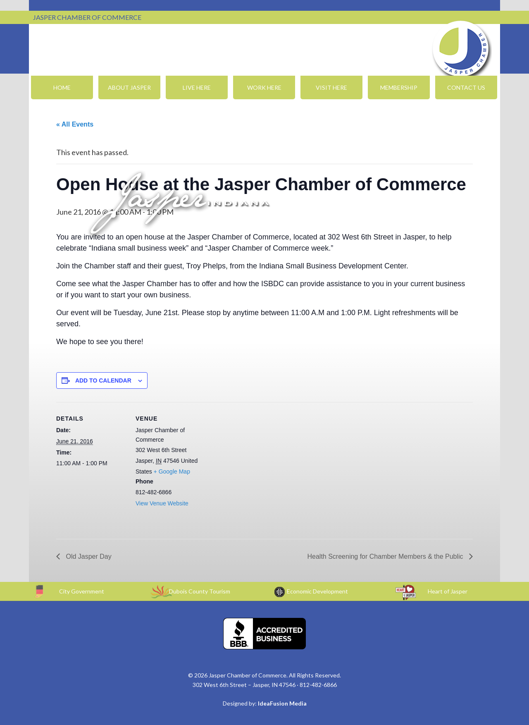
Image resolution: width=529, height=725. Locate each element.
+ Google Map (172, 471)
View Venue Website (162, 503)
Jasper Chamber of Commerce (461, 49)
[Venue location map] (258, 459)
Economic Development (317, 591)
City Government (81, 591)
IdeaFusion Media (282, 703)
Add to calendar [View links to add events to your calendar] (103, 380)
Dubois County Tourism (199, 591)
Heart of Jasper (447, 591)
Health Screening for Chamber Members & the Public (386, 556)
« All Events (74, 124)
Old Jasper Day (88, 556)
